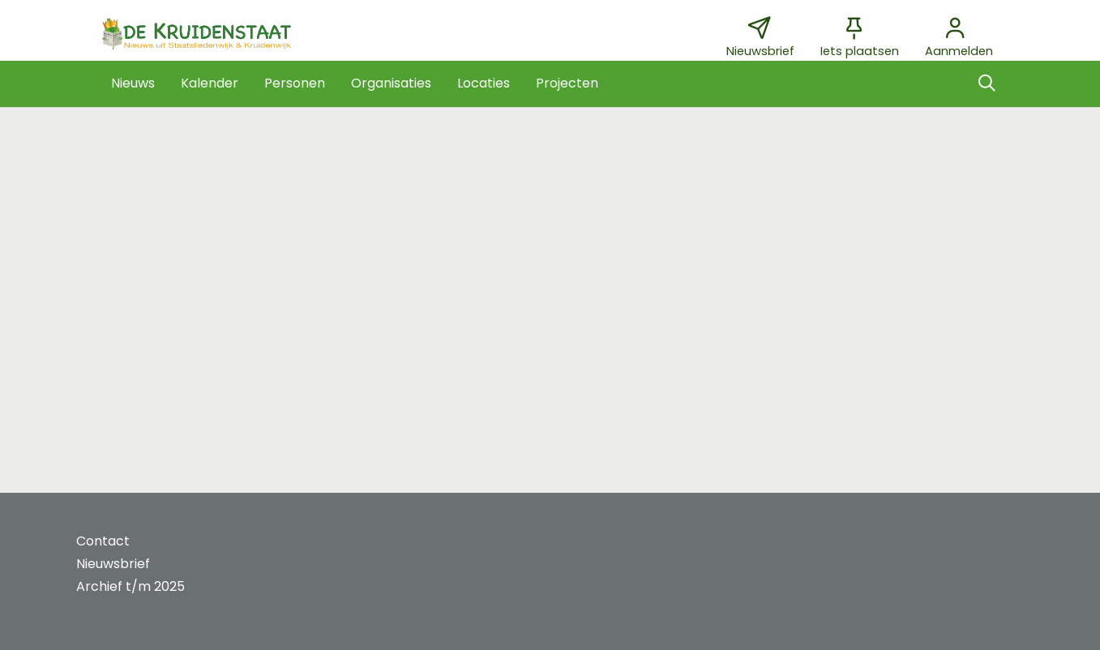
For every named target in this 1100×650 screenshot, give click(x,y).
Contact (103, 541)
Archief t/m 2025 (130, 586)
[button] (133, 83)
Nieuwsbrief (113, 563)
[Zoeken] (987, 83)
